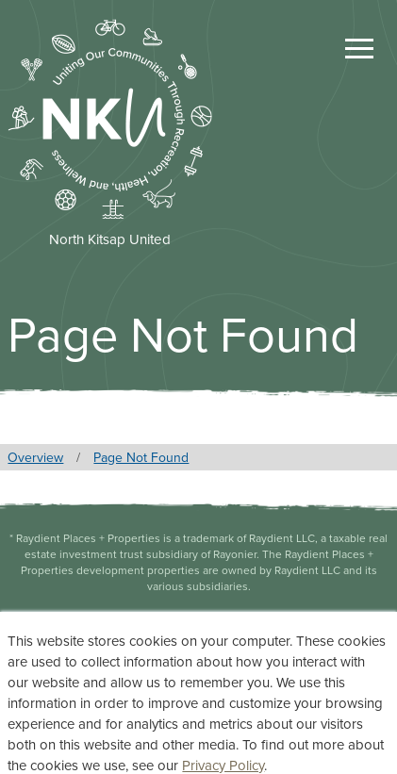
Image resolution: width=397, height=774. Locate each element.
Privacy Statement (199, 652)
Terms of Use (199, 684)
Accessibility (199, 717)
